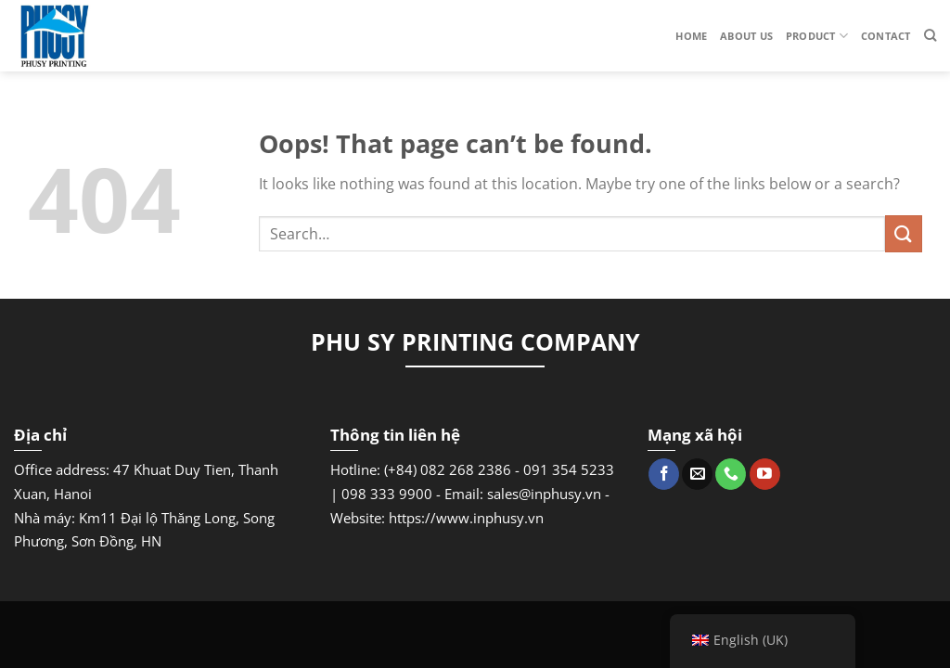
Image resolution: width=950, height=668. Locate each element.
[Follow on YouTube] (765, 474)
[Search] (930, 35)
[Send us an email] (697, 474)
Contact (886, 36)
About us (746, 36)
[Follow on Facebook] (663, 474)
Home (691, 36)
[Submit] (903, 233)
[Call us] (730, 474)
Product (817, 36)
